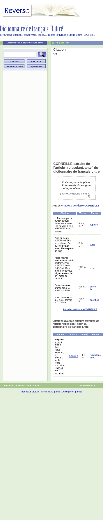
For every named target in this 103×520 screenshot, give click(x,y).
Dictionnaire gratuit (50, 391)
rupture (94, 224)
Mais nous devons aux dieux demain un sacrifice (63, 300)
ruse (92, 244)
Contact (37, 385)
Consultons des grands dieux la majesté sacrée (62, 288)
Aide (29, 385)
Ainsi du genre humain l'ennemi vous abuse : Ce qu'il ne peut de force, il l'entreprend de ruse (64, 244)
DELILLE (73, 356)
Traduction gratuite (30, 391)
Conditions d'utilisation (14, 385)
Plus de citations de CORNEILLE (80, 309)
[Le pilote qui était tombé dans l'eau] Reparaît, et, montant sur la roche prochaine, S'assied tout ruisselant (60, 356)
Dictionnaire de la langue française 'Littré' (25, 43)
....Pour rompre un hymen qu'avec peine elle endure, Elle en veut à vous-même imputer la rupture (64, 225)
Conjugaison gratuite (72, 391)
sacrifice (94, 300)
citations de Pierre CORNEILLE (80, 205)
